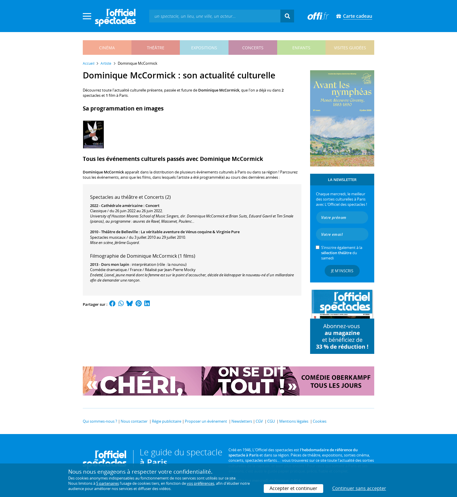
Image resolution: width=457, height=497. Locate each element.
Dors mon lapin (115, 264)
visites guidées (350, 47)
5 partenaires (107, 483)
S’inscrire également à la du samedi (341, 253)
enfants (301, 47)
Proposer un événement (206, 421)
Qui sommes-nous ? (100, 421)
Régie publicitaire (166, 421)
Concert (152, 205)
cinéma (107, 47)
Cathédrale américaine (122, 205)
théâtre (155, 47)
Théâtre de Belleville (119, 231)
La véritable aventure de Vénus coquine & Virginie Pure (190, 231)
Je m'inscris (342, 270)
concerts (252, 47)
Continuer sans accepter (359, 488)
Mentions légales (293, 421)
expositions (204, 47)
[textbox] (214, 16)
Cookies (319, 421)
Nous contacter (134, 421)
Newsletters (241, 421)
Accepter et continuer (293, 488)
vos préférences (200, 483)
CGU (271, 421)
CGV (259, 421)
